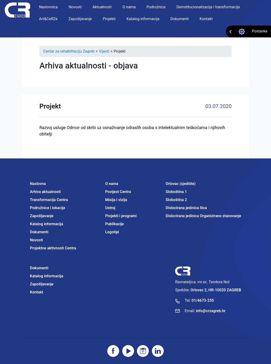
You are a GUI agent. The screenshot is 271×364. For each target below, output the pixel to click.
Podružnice (156, 7)
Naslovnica (48, 7)
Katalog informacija (142, 19)
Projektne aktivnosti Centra (53, 248)
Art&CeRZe (48, 19)
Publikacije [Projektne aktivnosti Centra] (114, 224)
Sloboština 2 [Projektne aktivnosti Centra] (176, 200)
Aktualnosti (102, 7)
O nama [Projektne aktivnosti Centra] (111, 183)
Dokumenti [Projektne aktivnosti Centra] (39, 268)
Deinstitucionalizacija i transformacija (208, 7)
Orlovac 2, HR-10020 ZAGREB (216, 290)
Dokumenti (179, 19)
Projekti (109, 19)
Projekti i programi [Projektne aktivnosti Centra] (120, 216)
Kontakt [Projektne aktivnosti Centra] (36, 292)
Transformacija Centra (49, 200)
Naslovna (38, 183)
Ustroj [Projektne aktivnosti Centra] (110, 208)
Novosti (75, 7)
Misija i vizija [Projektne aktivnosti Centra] (116, 200)
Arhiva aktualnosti (45, 191)
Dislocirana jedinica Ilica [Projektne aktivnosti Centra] (186, 208)
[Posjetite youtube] (128, 351)
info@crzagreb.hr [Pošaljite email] (211, 311)
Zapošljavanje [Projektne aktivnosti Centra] (41, 284)
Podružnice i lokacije (47, 208)
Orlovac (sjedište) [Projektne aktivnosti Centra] (181, 183)
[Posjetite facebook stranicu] (113, 351)
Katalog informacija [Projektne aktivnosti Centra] (46, 276)
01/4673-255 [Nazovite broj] (203, 300)
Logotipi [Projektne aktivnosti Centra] (112, 232)
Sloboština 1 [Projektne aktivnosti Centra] (176, 191)
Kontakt (206, 19)
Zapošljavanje (80, 19)
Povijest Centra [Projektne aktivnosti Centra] (118, 191)
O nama (129, 7)
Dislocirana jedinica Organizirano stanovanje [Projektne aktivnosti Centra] (203, 216)
